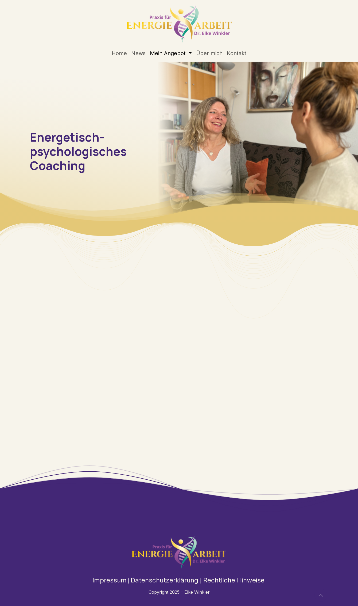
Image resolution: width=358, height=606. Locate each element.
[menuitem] (119, 53)
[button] (320, 595)
